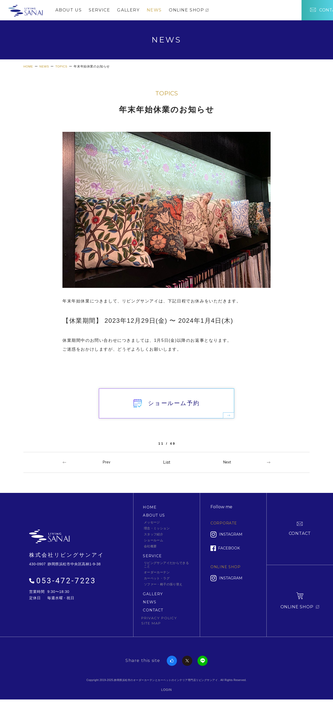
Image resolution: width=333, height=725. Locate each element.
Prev (107, 482)
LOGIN (166, 710)
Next (227, 482)
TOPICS (166, 99)
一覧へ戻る (166, 482)
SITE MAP (151, 644)
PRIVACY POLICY (159, 638)
